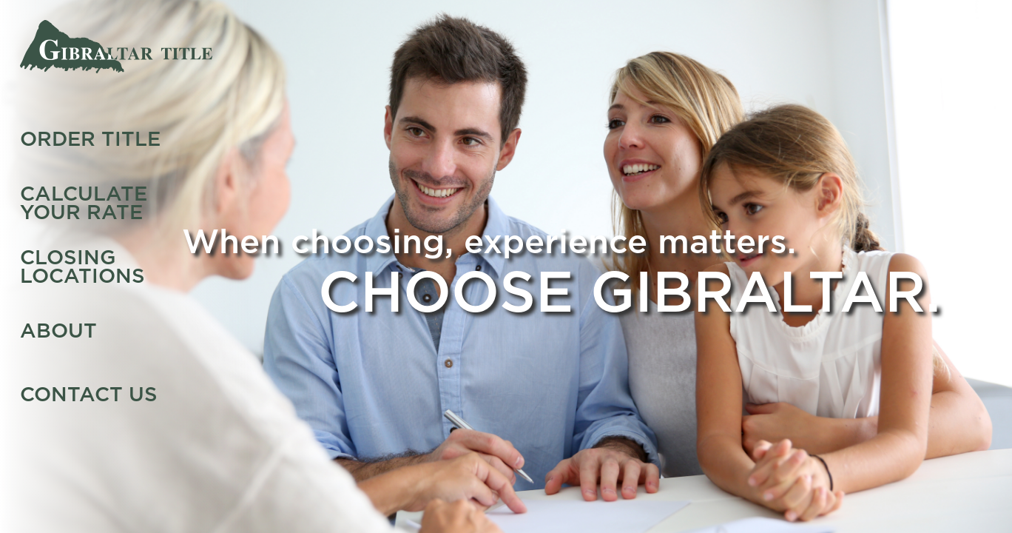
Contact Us (89, 394)
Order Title (90, 139)
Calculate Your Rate (83, 202)
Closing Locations (82, 266)
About (58, 330)
